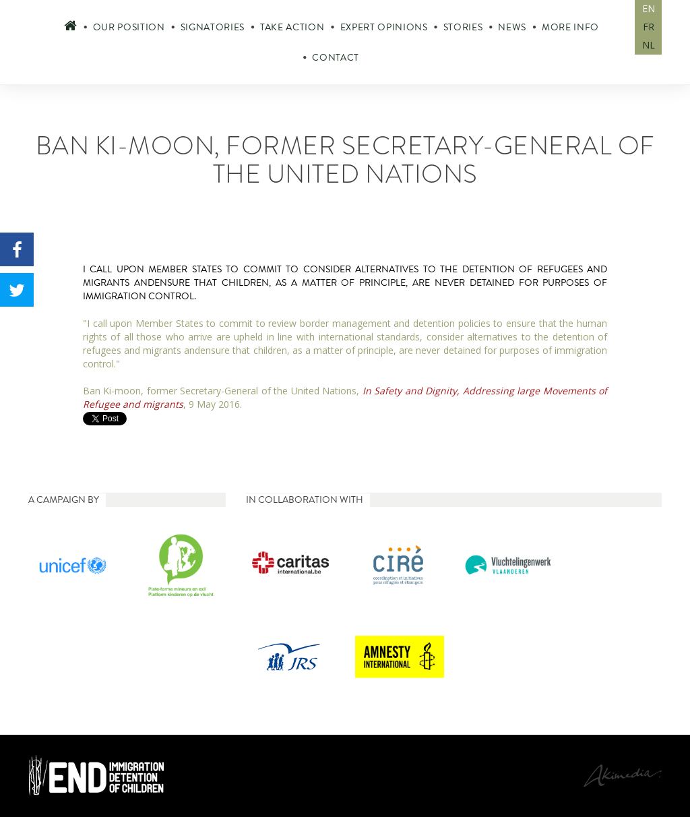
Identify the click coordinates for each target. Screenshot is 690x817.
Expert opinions (384, 27)
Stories (463, 27)
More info (570, 27)
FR (648, 26)
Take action (292, 27)
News (512, 27)
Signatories (213, 27)
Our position (129, 27)
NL (648, 44)
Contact (335, 58)
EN (648, 8)
